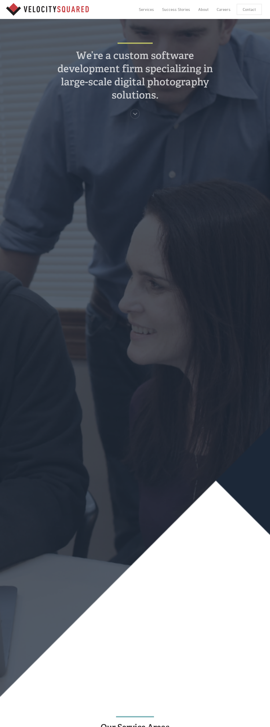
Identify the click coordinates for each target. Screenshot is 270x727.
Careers (224, 9)
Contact (249, 9)
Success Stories (176, 9)
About (203, 9)
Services (146, 9)
